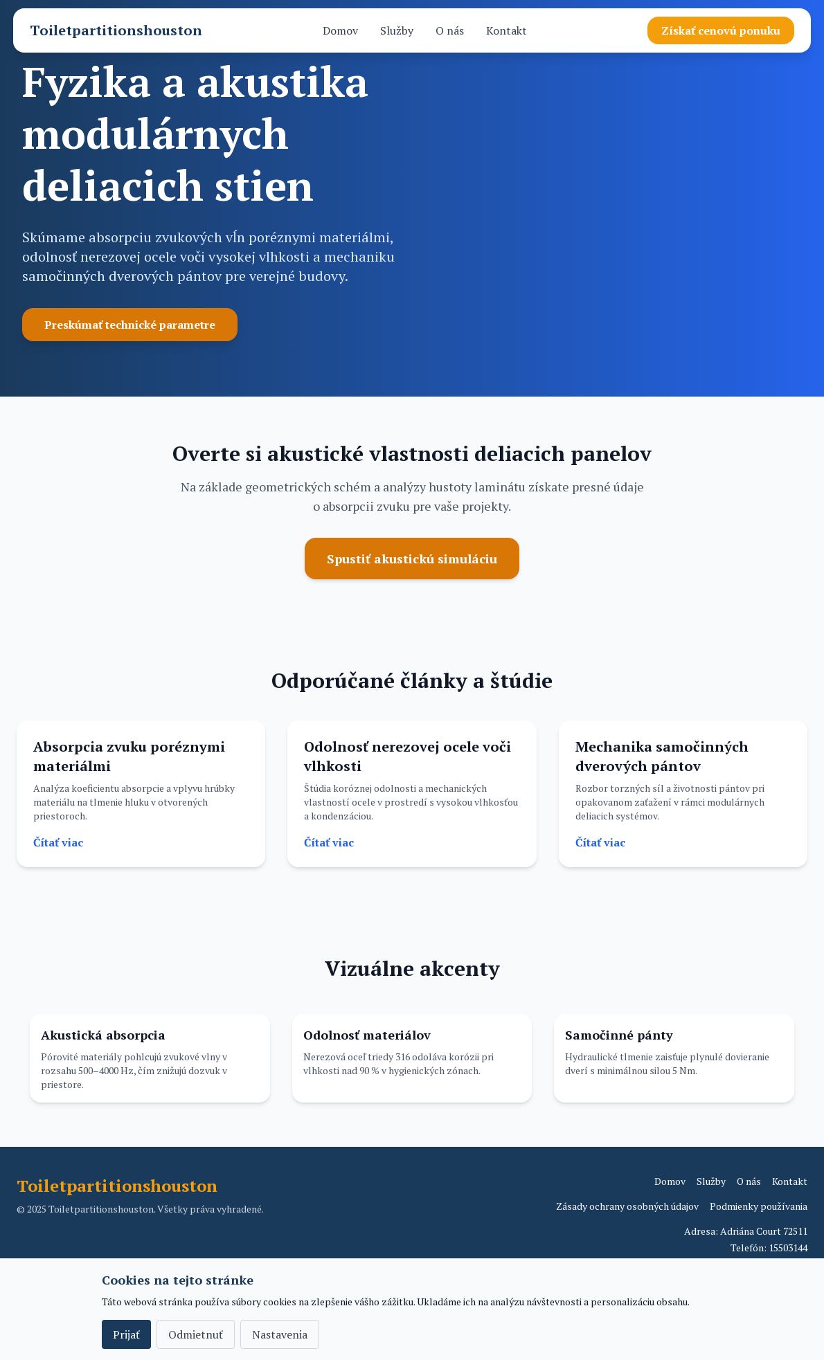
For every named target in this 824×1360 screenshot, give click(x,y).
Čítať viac (58, 842)
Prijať (126, 1334)
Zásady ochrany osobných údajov (627, 1206)
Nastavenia (279, 1334)
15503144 (788, 1247)
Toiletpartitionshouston (116, 30)
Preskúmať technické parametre (129, 324)
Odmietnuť (195, 1334)
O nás (450, 30)
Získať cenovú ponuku (720, 30)
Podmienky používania (758, 1206)
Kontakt (506, 30)
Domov (340, 30)
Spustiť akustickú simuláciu (412, 558)
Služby (396, 30)
